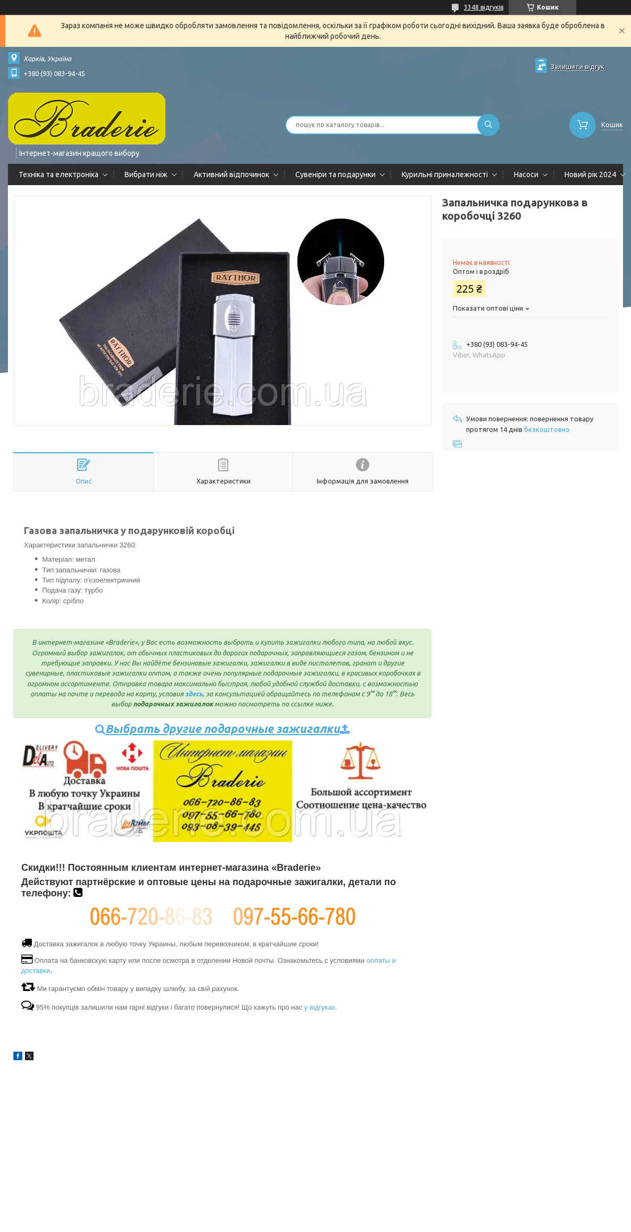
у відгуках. (320, 1007)
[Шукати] (488, 125)
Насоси (526, 174)
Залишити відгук (577, 66)
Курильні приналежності (445, 174)
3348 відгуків (483, 7)
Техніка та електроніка (58, 174)
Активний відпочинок (231, 174)
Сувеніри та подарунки (335, 174)
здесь (194, 693)
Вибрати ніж (146, 174)
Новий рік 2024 (590, 174)
